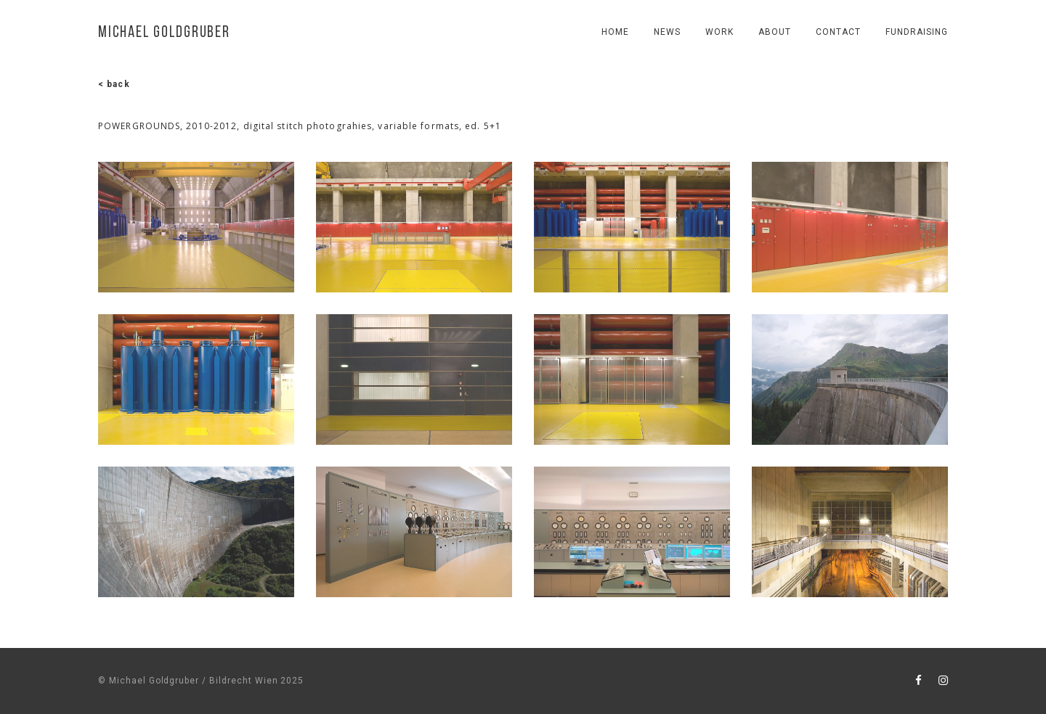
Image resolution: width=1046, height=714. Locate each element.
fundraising (916, 32)
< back (114, 84)
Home (615, 32)
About (774, 32)
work (719, 32)
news (667, 32)
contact (838, 32)
